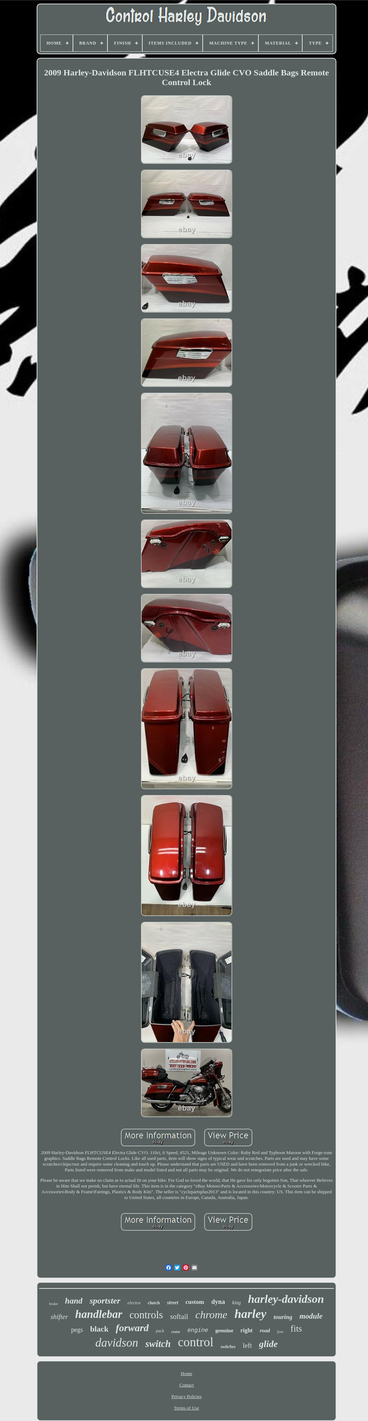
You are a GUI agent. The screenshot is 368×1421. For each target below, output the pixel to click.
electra (134, 1302)
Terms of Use (186, 1408)
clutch (154, 1302)
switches (228, 1346)
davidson (116, 1342)
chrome (211, 1314)
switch (158, 1343)
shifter (59, 1316)
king (236, 1302)
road (265, 1330)
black (99, 1328)
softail (179, 1316)
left (247, 1345)
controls (146, 1314)
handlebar (98, 1314)
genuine (224, 1330)
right (246, 1330)
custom (194, 1302)
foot (280, 1331)
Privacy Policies (186, 1396)
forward (132, 1327)
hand (74, 1300)
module (310, 1316)
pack (160, 1330)
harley (250, 1313)
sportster (104, 1300)
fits (296, 1328)
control (195, 1342)
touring (282, 1317)
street (172, 1302)
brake (53, 1303)
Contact (186, 1385)
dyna (218, 1301)
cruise (175, 1332)
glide (268, 1344)
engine (197, 1330)
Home (186, 1373)
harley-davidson (286, 1298)
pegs (77, 1329)
